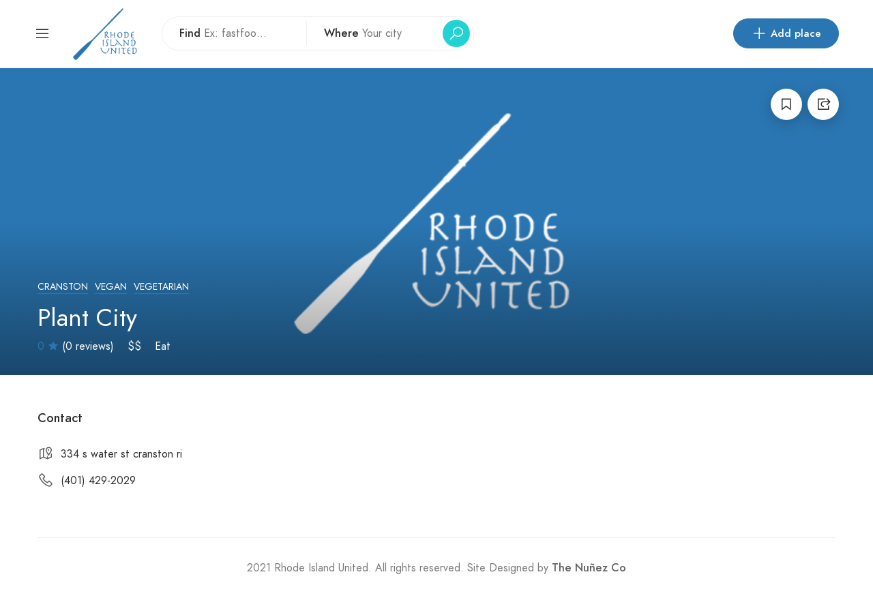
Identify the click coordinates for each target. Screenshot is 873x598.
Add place (786, 33)
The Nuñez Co (589, 567)
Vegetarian (161, 286)
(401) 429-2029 (98, 480)
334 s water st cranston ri (121, 454)
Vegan (111, 286)
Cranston (63, 286)
